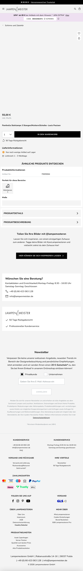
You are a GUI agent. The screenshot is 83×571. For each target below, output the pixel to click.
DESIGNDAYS (40, 19)
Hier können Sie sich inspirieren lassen (40, 255)
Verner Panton (21, 540)
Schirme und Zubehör (14, 25)
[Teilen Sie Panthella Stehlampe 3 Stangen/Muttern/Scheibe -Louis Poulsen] (79, 38)
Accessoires (21, 545)
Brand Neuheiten (62, 520)
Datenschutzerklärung (41, 417)
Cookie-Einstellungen (62, 517)
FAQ (21, 450)
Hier (67, 15)
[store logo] (18, 8)
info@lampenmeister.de (21, 296)
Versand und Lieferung (21, 463)
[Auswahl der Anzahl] (7, 134)
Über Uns (21, 514)
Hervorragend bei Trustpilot (47, 2)
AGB (21, 520)
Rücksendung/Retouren (21, 465)
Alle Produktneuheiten (21, 548)
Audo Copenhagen (21, 537)
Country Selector (21, 525)
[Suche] (75, 8)
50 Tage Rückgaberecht (62, 465)
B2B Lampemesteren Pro (61, 522)
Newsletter (62, 463)
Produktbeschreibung (17, 222)
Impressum (21, 517)
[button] (79, 33)
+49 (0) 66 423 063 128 (21, 291)
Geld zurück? (21, 468)
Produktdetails (13, 213)
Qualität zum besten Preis (21, 543)
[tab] (21, 445)
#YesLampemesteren (62, 514)
